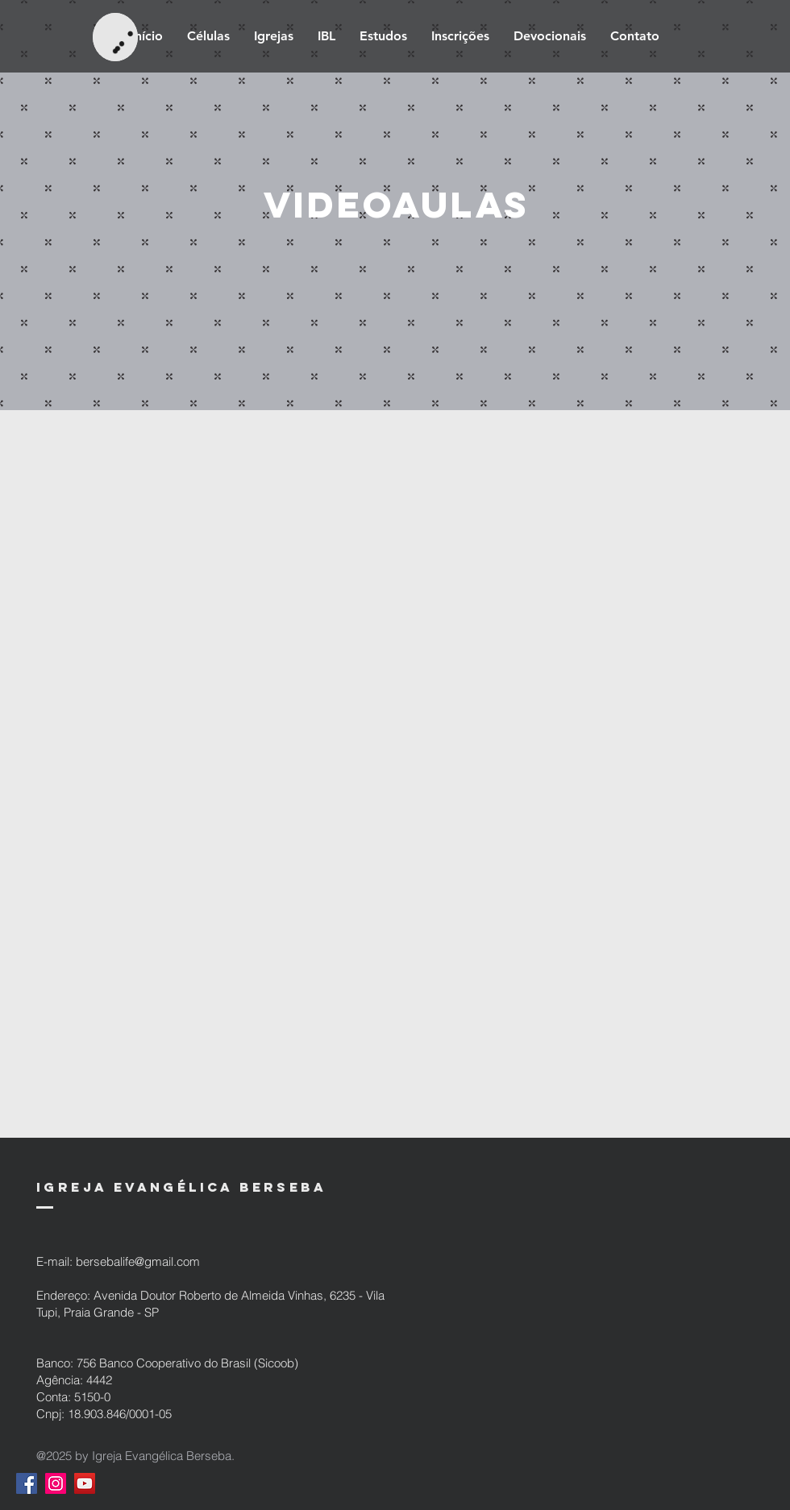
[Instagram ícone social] (55, 1483)
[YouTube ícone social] (84, 1483)
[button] (383, 36)
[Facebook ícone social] (26, 1483)
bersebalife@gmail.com (138, 1261)
